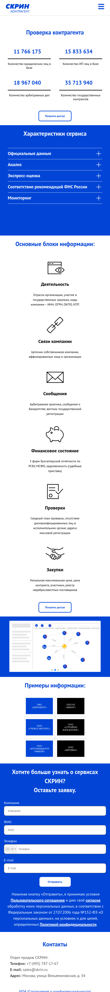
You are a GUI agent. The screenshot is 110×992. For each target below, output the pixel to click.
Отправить (55, 881)
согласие (93, 900)
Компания (11, 803)
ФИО (8, 822)
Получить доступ (55, 116)
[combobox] (10, 849)
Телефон (10, 841)
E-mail (9, 860)
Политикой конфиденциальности (68, 924)
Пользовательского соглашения (38, 900)
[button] (52, 670)
